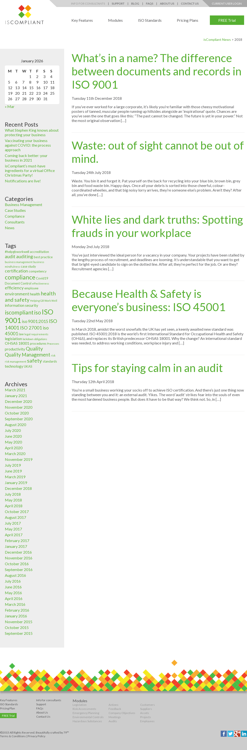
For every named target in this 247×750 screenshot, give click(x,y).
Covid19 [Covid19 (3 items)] (42, 278)
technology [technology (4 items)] (14, 366)
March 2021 (15, 389)
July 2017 (13, 523)
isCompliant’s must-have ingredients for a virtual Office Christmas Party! (30, 170)
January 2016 (16, 616)
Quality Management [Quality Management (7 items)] (27, 354)
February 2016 (17, 610)
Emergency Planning (86, 713)
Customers (147, 705)
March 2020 (15, 453)
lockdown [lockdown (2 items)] (28, 339)
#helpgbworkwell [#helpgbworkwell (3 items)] (17, 252)
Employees (147, 721)
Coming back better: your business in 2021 (26, 157)
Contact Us (190, 3)
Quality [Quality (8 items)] (34, 348)
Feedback (115, 709)
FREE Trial (227, 20)
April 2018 (13, 505)
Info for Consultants (88, 3)
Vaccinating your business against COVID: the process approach (28, 145)
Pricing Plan (7, 708)
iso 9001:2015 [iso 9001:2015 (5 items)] (35, 321)
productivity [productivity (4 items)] (15, 349)
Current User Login (227, 3)
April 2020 (13, 447)
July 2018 (13, 494)
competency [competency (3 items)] (38, 271)
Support (118, 3)
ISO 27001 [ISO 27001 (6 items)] (31, 327)
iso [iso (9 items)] (37, 312)
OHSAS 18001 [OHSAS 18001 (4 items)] (17, 343)
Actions (113, 705)
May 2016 (13, 592)
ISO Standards (150, 20)
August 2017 (15, 517)
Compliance (15, 216)
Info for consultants (48, 700)
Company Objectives (122, 713)
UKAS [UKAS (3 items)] (28, 366)
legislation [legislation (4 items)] (13, 338)
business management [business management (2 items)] (19, 262)
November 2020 (18, 407)
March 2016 (15, 604)
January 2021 (16, 395)
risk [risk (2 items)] (53, 355)
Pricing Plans (187, 20)
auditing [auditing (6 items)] (24, 256)
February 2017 (17, 540)
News (9, 227)
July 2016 (13, 581)
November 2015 (18, 621)
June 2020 (13, 436)
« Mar (9, 106)
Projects (145, 717)
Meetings (115, 717)
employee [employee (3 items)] (31, 288)
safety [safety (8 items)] (34, 360)
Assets (144, 713)
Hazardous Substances (87, 721)
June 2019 (13, 471)
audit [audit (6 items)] (10, 256)
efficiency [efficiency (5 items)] (14, 287)
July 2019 (13, 465)
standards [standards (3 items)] (50, 361)
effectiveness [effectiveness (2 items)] (40, 283)
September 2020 (19, 418)
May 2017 (13, 529)
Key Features (82, 20)
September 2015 (19, 633)
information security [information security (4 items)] (21, 305)
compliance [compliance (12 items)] (20, 277)
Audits (113, 721)
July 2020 (13, 430)
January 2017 (16, 546)
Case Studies (15, 210)
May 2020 (13, 442)
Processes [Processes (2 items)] (53, 343)
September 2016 (19, 569)
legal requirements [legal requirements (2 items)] (36, 334)
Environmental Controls (88, 717)
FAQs (149, 3)
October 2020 (17, 413)
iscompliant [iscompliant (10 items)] (19, 312)
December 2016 (18, 552)
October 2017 (17, 511)
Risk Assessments (84, 709)
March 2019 (15, 476)
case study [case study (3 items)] (28, 266)
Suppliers (146, 709)
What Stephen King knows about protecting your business (32, 132)
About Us (167, 3)
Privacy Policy (36, 736)
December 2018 (18, 488)
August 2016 (15, 575)
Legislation (80, 705)
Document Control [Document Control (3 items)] (18, 283)
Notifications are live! (23, 181)
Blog (135, 3)
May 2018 (13, 500)
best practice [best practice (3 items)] (43, 257)
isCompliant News (217, 39)
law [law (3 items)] (21, 334)
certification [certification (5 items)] (16, 270)
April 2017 (13, 534)
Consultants (15, 222)
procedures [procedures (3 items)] (38, 343)
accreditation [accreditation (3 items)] (39, 252)
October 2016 (17, 563)
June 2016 (13, 587)
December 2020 (18, 401)
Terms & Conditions (13, 736)
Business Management (23, 204)
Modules (115, 20)
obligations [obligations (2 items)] (40, 339)
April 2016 (13, 598)
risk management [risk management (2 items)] (15, 361)
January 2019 (16, 482)
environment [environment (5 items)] (17, 293)
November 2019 (18, 459)
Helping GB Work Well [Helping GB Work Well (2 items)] (43, 300)
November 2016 (18, 558)
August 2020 (15, 424)
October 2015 (17, 627)
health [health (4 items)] (35, 294)
